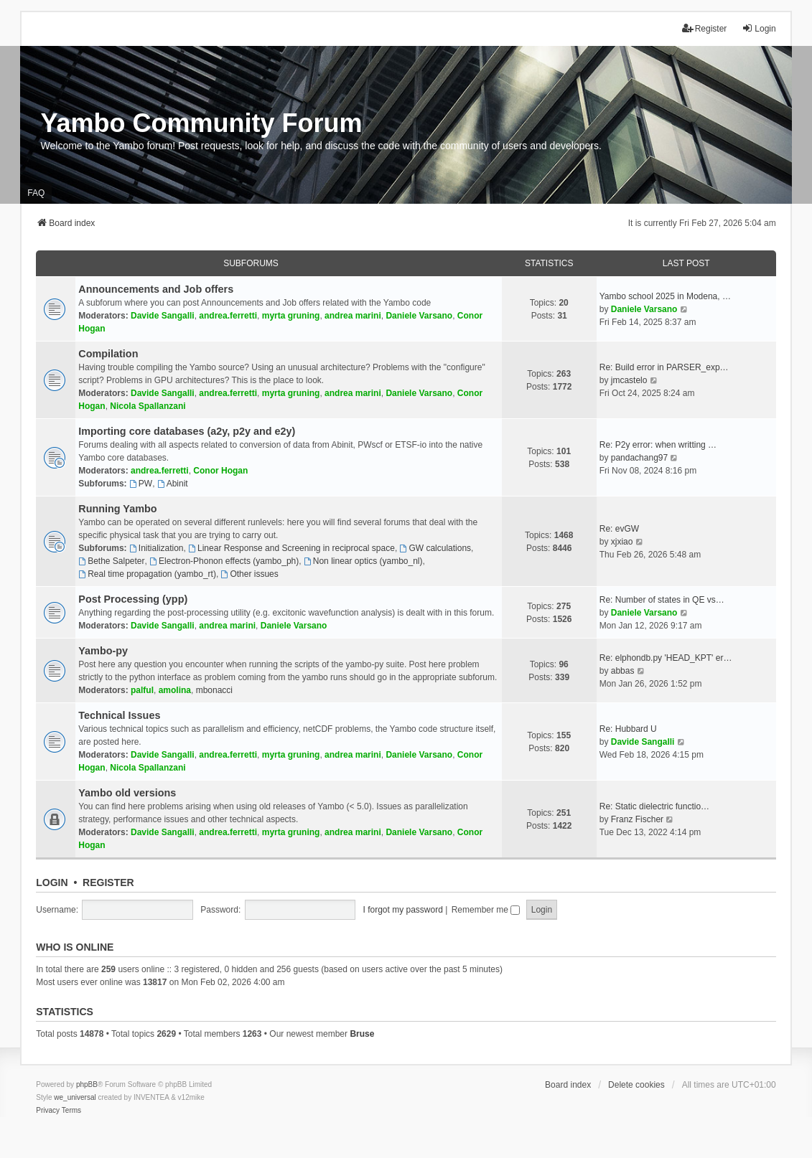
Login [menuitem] (758, 28)
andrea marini (353, 316)
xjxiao (622, 542)
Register (108, 882)
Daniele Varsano (419, 316)
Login (51, 882)
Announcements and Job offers (155, 289)
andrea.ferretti (228, 316)
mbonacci (214, 690)
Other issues (250, 574)
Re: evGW (619, 529)
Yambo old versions (127, 793)
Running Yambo (117, 508)
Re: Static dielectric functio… (654, 806)
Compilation (108, 353)
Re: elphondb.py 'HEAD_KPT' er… (665, 658)
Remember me (486, 910)
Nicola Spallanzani (147, 406)
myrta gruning (291, 316)
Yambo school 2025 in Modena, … (665, 296)
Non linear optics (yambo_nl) (363, 561)
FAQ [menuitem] (36, 193)
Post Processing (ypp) (132, 599)
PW (140, 484)
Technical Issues (119, 715)
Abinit (172, 484)
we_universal (74, 1097)
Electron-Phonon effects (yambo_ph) (224, 561)
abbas (623, 671)
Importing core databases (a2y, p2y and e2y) (186, 431)
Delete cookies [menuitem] (636, 1085)
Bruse (362, 1034)
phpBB (87, 1084)
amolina (175, 690)
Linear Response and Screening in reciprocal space (291, 548)
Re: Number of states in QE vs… (661, 600)
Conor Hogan (220, 471)
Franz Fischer (637, 819)
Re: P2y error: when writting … (658, 445)
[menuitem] (48, 1110)
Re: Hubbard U (628, 729)
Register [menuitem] (704, 28)
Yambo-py (103, 650)
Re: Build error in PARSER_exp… (664, 367)
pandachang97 (639, 458)
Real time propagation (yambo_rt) (147, 574)
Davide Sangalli (163, 316)
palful (142, 690)
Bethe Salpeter (111, 561)
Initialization (156, 548)
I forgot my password (403, 910)
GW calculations (436, 548)
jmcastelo (629, 380)
